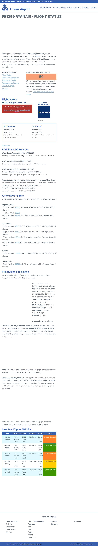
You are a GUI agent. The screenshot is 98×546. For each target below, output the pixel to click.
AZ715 (17, 226)
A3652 (17, 213)
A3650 (17, 207)
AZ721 (17, 242)
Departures (10, 527)
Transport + (85, 7)
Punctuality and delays (10, 83)
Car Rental (76, 7)
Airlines (9, 532)
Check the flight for (17, 110)
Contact (33, 544)
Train (30, 532)
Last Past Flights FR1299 (8, 87)
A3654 (17, 215)
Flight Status (6, 75)
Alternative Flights (9, 80)
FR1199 (17, 253)
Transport (32, 524)
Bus (29, 527)
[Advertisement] (49, 36)
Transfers (31, 537)
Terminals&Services (59, 7)
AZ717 (17, 232)
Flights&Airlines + (45, 7)
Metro (30, 535)
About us (38, 544)
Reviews (93, 7)
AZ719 (17, 237)
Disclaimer (26, 544)
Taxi (29, 529)
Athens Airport (20, 9)
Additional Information (10, 78)
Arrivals (9, 524)
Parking (69, 7)
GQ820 (17, 264)
